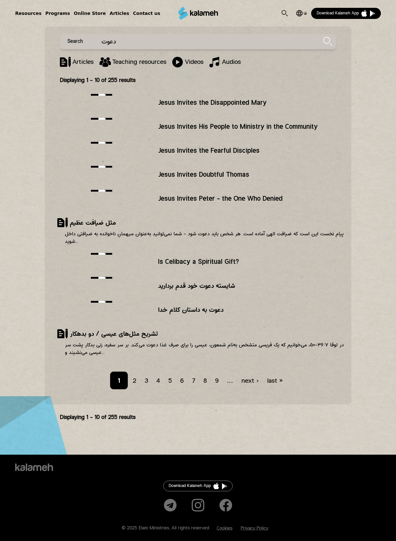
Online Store (90, 13)
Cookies (224, 528)
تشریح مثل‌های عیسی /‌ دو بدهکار (114, 334)
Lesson (133, 62)
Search (285, 13)
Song (225, 62)
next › (250, 381)
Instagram (198, 505)
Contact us (146, 13)
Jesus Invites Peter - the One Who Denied (220, 198)
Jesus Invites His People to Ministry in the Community (238, 127)
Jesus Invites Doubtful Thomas (203, 174)
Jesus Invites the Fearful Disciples (209, 151)
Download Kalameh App (338, 13)
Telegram (170, 505)
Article (77, 62)
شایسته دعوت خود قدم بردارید (196, 286)
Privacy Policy (254, 528)
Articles (119, 13)
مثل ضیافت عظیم (93, 222)
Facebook (225, 505)
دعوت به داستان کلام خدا (191, 310)
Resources (28, 13)
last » (275, 381)
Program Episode (188, 62)
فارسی (301, 13)
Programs (57, 13)
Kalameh (198, 13)
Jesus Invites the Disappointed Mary (212, 103)
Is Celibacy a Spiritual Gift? (198, 262)
